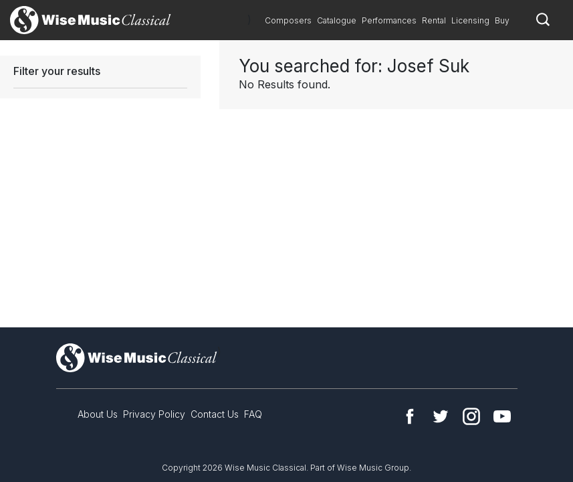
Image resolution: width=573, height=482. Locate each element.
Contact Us (215, 414)
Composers (288, 20)
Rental (434, 20)
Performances (389, 20)
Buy (502, 20)
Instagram (471, 416)
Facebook (410, 416)
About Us (98, 414)
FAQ (253, 414)
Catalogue (336, 20)
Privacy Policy (154, 414)
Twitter (440, 416)
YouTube (502, 416)
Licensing (470, 20)
